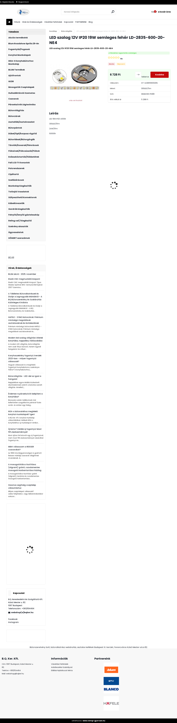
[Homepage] (9, 22)
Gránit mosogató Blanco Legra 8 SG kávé (124, 191)
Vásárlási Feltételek (53, 22)
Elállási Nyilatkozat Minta (62, 670)
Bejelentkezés (8, 2)
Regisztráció (23, 2)
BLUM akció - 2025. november (22, 274)
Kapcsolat (68, 22)
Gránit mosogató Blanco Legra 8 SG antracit (63, 191)
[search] (113, 11)
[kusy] (56, 209)
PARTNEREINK (81, 22)
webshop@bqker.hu (15, 673)
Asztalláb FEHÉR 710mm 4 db (93, 185)
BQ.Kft (11, 257)
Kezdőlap (53, 31)
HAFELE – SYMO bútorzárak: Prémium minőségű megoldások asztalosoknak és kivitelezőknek (25, 320)
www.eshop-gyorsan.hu (94, 720)
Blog (91, 22)
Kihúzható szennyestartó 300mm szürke (33, 518)
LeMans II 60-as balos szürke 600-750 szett (152, 186)
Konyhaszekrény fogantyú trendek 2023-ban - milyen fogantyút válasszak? (24, 358)
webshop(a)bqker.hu (22, 612)
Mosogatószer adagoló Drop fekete (32, 547)
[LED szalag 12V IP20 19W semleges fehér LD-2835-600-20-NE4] (74, 77)
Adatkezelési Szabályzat (62, 667)
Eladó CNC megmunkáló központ (24, 279)
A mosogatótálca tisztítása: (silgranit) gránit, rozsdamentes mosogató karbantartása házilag (24, 467)
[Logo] (23, 12)
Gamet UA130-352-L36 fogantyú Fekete (32, 572)
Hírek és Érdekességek (32, 22)
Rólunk (17, 22)
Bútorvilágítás (66, 31)
